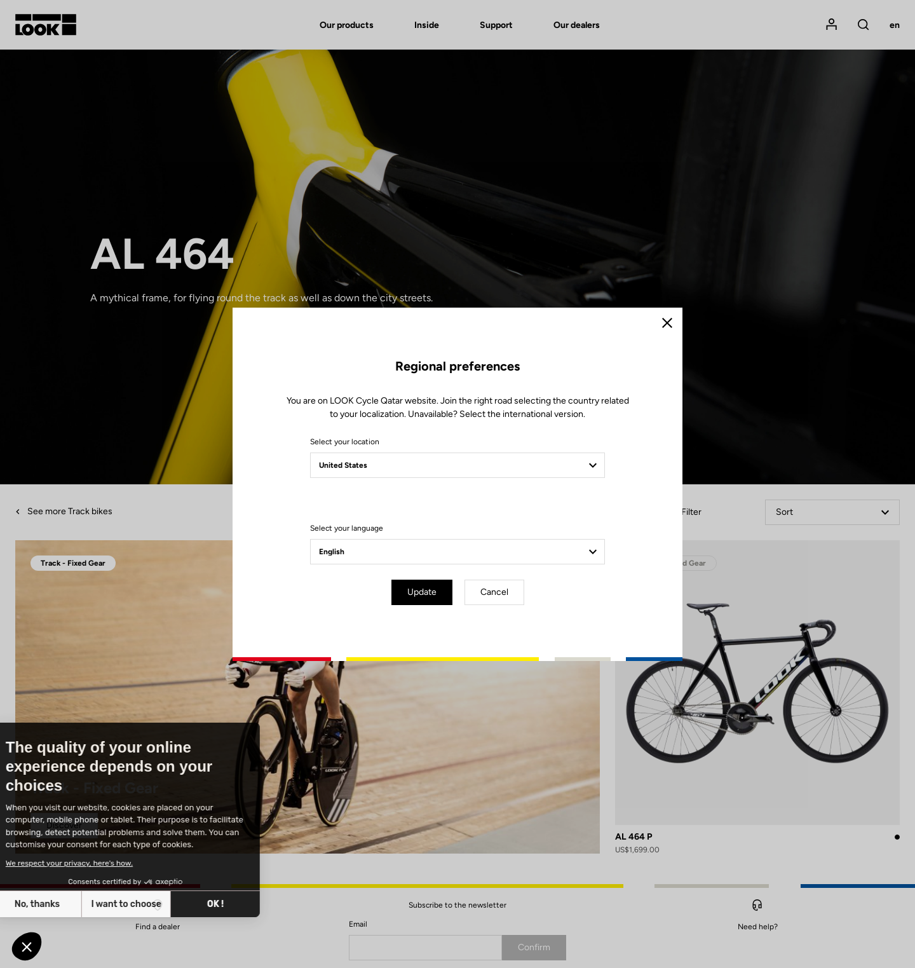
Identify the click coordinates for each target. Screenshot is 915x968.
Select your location (344, 441)
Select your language (346, 528)
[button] (26, 946)
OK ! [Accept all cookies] (125, 904)
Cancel (494, 592)
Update (422, 592)
